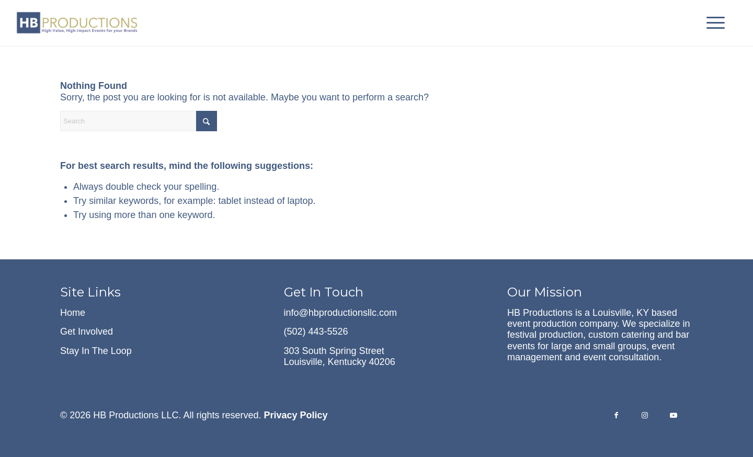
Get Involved (86, 331)
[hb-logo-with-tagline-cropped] (78, 23)
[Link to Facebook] (616, 416)
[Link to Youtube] (673, 416)
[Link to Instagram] (645, 416)
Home (72, 312)
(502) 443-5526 (316, 331)
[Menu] (712, 23)
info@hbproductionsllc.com (340, 312)
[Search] (138, 121)
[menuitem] (712, 23)
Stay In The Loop (96, 351)
